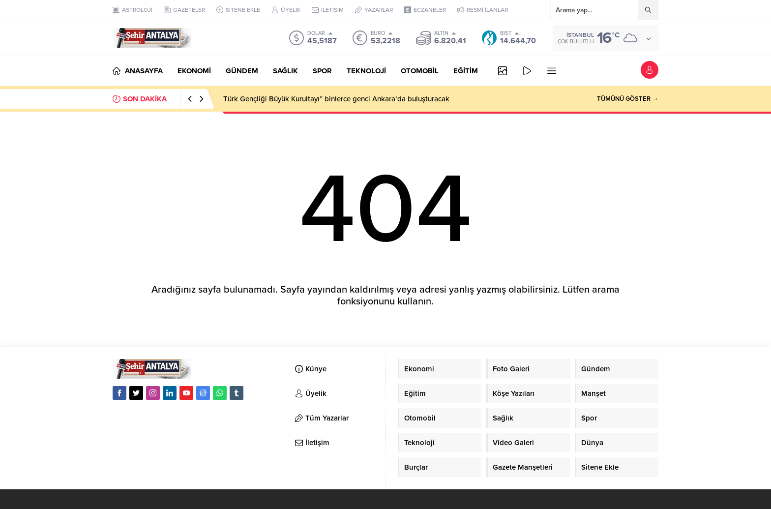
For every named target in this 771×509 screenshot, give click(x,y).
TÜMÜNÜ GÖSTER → (627, 99)
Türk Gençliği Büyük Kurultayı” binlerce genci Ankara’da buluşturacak (336, 98)
